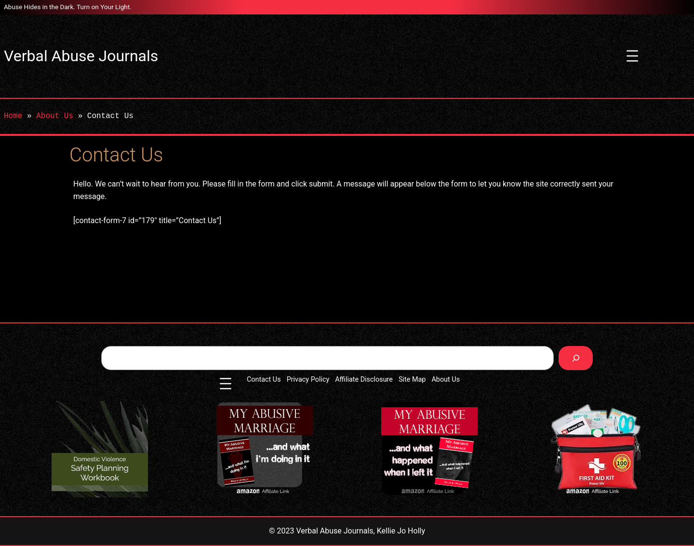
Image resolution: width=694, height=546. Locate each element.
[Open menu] (632, 56)
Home (13, 116)
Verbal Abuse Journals (81, 56)
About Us (54, 116)
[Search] (576, 358)
